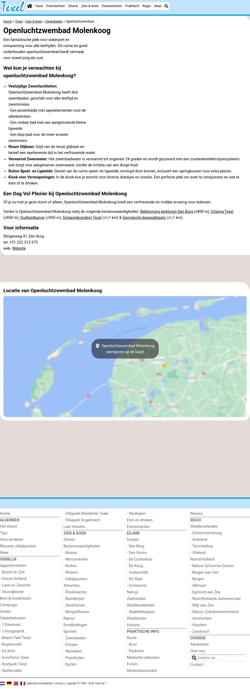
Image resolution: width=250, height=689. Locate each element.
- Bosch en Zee (12, 572)
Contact (196, 664)
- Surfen (69, 664)
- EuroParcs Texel (14, 657)
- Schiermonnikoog (206, 533)
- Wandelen (72, 651)
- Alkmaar (198, 585)
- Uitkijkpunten (75, 579)
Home (5, 513)
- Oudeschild (137, 572)
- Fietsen (70, 644)
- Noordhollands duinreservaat (215, 599)
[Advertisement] (125, 268)
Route (132, 638)
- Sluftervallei (11, 671)
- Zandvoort (199, 631)
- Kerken (70, 566)
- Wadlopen (136, 513)
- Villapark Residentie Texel (85, 513)
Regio (146, 6)
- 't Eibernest (10, 625)
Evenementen (112, 6)
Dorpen (133, 539)
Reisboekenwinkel (142, 671)
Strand (73, 6)
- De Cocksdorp (139, 559)
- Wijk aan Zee (202, 605)
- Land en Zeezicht (15, 585)
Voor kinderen (11, 539)
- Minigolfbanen (76, 612)
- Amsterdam (201, 618)
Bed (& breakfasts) (15, 598)
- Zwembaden (74, 638)
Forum (132, 664)
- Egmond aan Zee (205, 592)
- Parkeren (135, 651)
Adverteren (199, 644)
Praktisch (132, 6)
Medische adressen (143, 657)
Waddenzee (136, 618)
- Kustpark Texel (13, 664)
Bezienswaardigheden (81, 546)
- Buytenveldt (11, 644)
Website (19, 248)
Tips (3, 533)
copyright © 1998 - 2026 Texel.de (85, 683)
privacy (59, 683)
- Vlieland (198, 553)
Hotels (5, 611)
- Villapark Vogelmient (81, 520)
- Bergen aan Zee (204, 572)
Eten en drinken (140, 520)
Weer (158, 6)
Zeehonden (136, 599)
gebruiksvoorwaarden (40, 683)
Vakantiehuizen (13, 618)
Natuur (69, 618)
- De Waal (135, 579)
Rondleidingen (75, 625)
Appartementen (13, 565)
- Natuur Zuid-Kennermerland (214, 612)
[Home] (29, 6)
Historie (133, 625)
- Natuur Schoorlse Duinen (212, 566)
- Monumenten (75, 559)
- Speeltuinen (74, 605)
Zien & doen (90, 6)
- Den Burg (135, 546)
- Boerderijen (73, 599)
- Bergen (197, 579)
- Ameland (198, 539)
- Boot (132, 644)
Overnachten (55, 6)
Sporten (70, 631)
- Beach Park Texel (15, 638)
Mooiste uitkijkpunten (18, 546)
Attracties (71, 585)
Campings (8, 605)
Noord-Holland (202, 559)
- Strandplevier (12, 592)
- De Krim (7, 651)
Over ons (197, 651)
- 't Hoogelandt (12, 631)
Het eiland (8, 526)
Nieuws (196, 513)
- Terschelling (201, 546)
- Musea (70, 553)
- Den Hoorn (137, 553)
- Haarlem (198, 625)
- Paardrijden (74, 658)
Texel (39, 6)
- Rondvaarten (75, 592)
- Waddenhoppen (141, 612)
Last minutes (74, 527)
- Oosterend (136, 585)
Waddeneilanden (141, 605)
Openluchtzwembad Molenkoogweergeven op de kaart (125, 348)
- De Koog (135, 566)
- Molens (70, 572)
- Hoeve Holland (13, 579)
